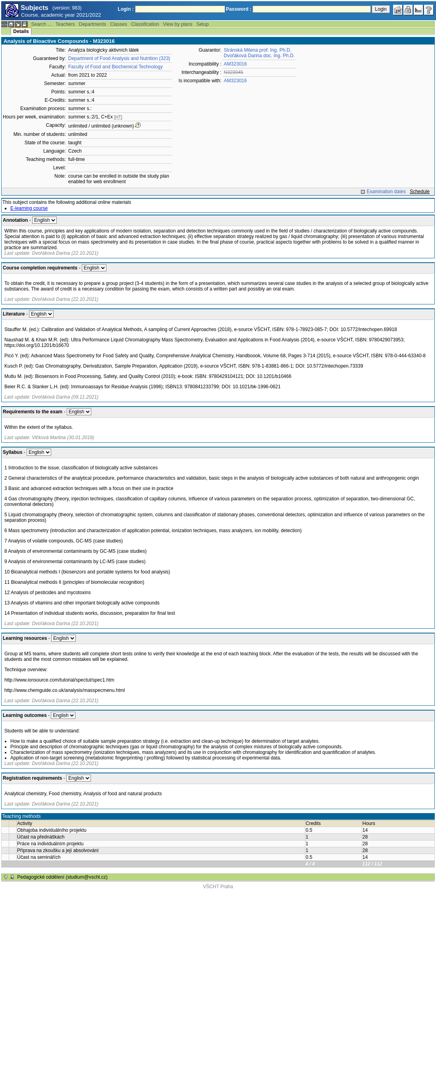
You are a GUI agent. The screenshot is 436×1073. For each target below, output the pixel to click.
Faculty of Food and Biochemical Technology (115, 67)
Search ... (41, 24)
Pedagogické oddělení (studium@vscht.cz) (62, 877)
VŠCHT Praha (218, 886)
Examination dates (386, 191)
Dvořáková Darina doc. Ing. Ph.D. (259, 55)
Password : (238, 9)
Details (21, 31)
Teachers (65, 24)
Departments (92, 24)
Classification (145, 24)
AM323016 (235, 64)
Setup (202, 24)
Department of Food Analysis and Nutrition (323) (119, 58)
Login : (126, 9)
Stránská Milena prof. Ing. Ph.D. (257, 50)
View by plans (178, 24)
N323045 (233, 72)
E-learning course (29, 208)
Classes (118, 24)
